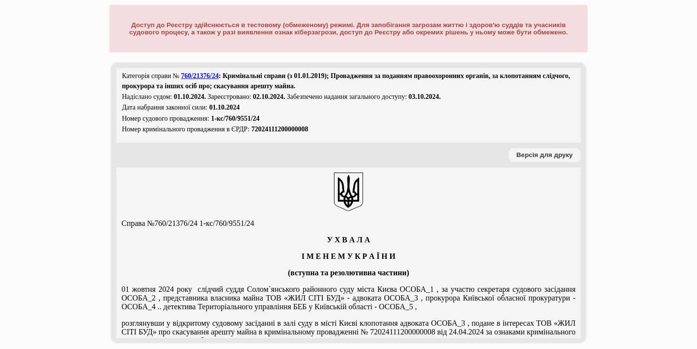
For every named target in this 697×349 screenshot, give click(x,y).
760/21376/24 (200, 75)
